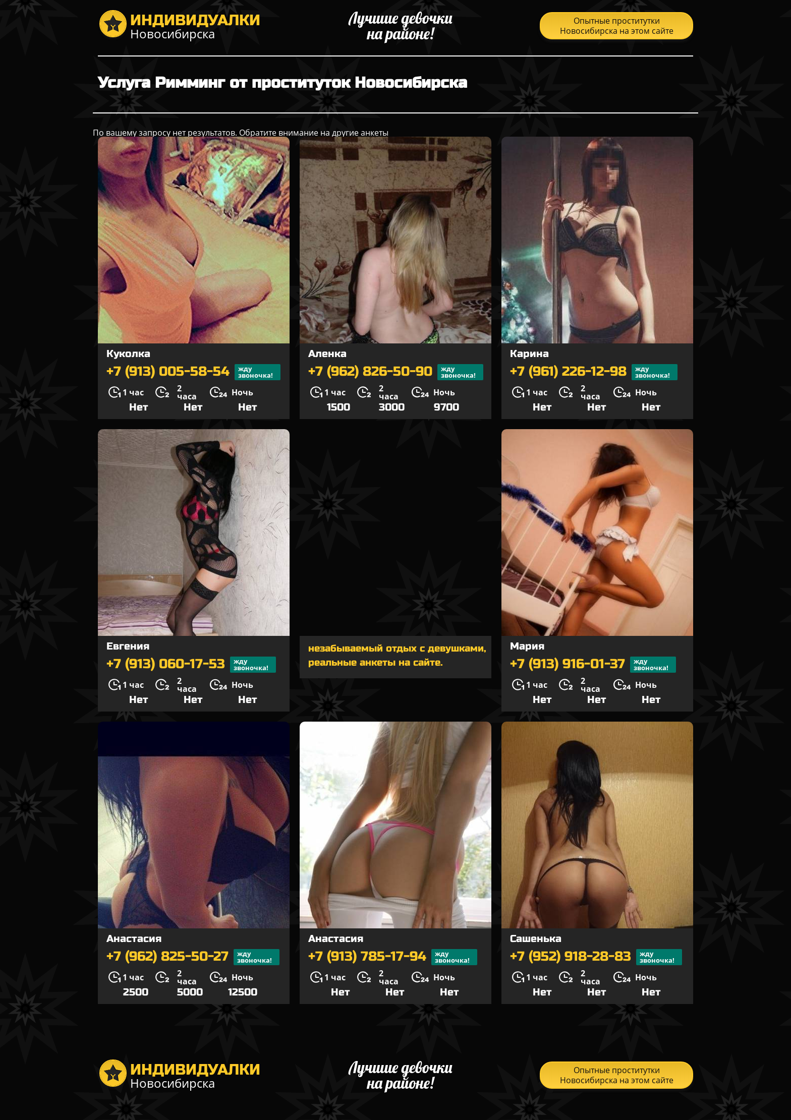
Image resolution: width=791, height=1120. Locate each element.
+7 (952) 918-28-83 (596, 957)
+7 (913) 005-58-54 (193, 372)
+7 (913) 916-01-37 (593, 665)
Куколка (128, 353)
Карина (529, 353)
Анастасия (133, 938)
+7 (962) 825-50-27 (192, 957)
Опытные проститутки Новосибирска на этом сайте (616, 25)
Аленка (327, 353)
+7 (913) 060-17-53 (191, 665)
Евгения (127, 646)
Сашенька (535, 938)
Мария (527, 646)
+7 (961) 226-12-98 (593, 372)
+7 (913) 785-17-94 (392, 957)
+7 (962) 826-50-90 (395, 372)
